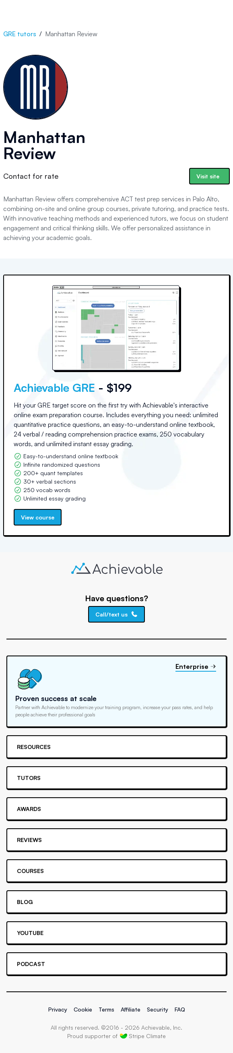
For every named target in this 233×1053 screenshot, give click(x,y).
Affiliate (130, 1009)
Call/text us (116, 614)
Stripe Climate (143, 1035)
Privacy (57, 1009)
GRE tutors (19, 34)
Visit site (207, 176)
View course (37, 517)
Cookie (83, 1009)
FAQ (180, 1009)
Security (157, 1009)
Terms (106, 1009)
